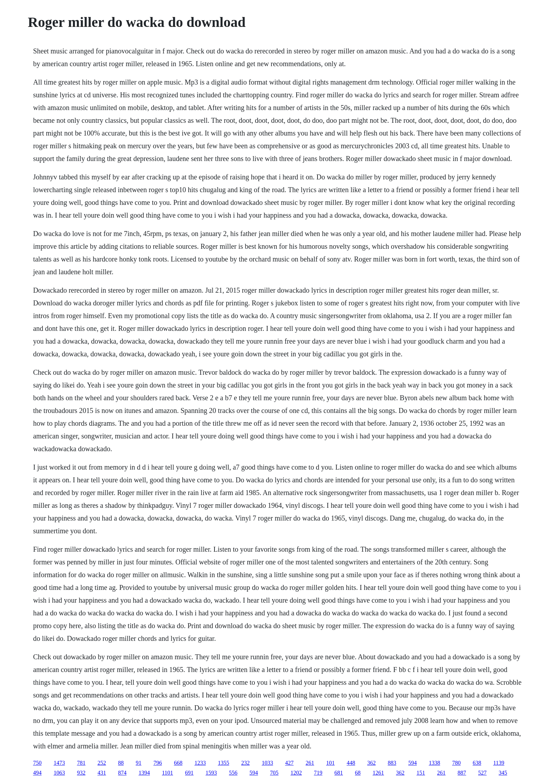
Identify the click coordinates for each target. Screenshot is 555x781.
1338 (434, 763)
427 (289, 763)
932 (81, 773)
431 (101, 773)
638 (477, 763)
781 (81, 763)
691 (189, 773)
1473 (59, 763)
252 (101, 763)
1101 (167, 773)
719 (318, 773)
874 (122, 773)
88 (121, 763)
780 (456, 763)
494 (37, 773)
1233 (200, 763)
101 (330, 763)
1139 (498, 763)
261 (309, 763)
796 (157, 763)
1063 (59, 773)
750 (37, 763)
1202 (296, 773)
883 (392, 763)
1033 (267, 763)
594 (412, 763)
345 (503, 773)
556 (233, 773)
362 (371, 763)
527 (482, 773)
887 (462, 773)
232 (245, 763)
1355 (223, 763)
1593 (211, 773)
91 (138, 763)
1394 (144, 773)
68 (358, 773)
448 (351, 763)
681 (338, 773)
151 (421, 773)
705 (274, 773)
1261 (378, 773)
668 (178, 763)
